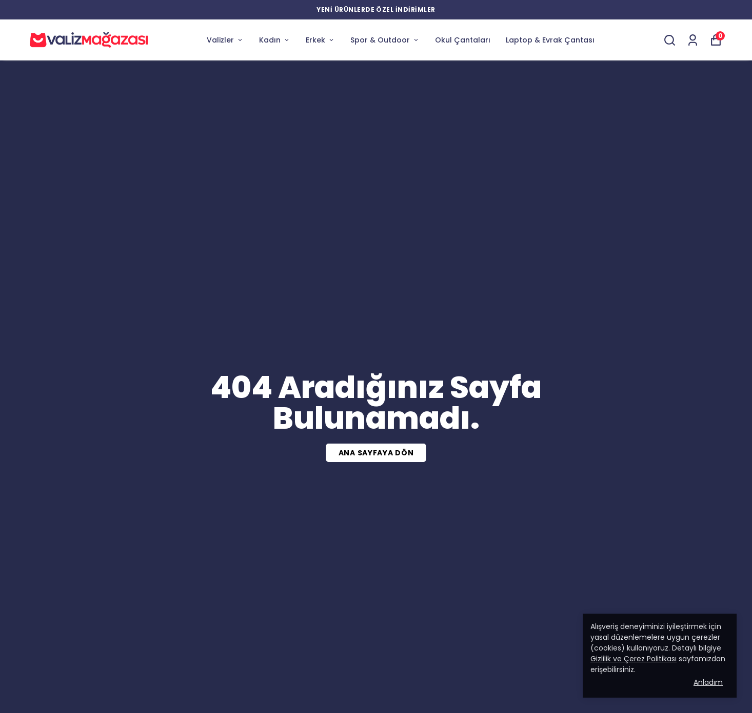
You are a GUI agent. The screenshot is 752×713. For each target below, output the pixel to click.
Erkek (320, 40)
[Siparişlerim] (692, 40)
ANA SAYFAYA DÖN (376, 453)
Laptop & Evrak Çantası (550, 40)
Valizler (225, 40)
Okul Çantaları (462, 40)
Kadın (274, 40)
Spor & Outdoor (385, 40)
